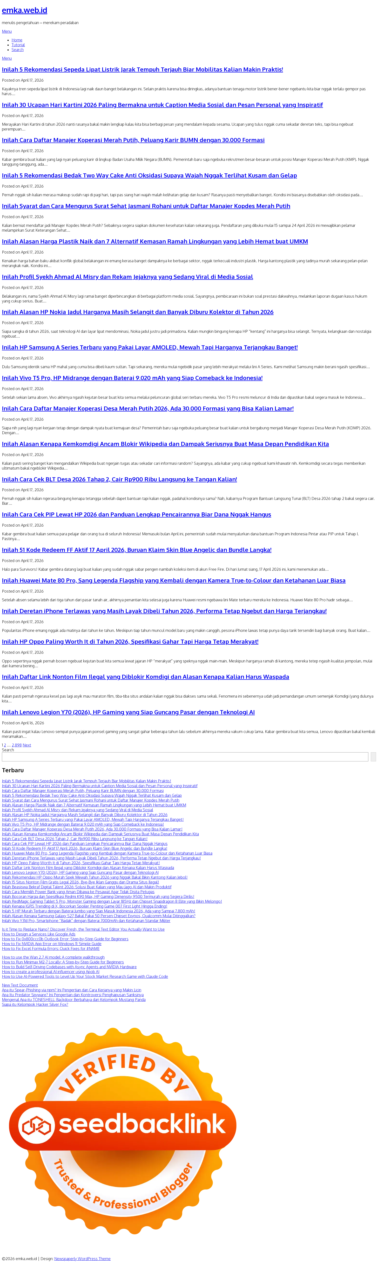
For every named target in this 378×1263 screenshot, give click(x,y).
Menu (7, 31)
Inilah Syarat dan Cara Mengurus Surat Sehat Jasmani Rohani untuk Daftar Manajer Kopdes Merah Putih (146, 205)
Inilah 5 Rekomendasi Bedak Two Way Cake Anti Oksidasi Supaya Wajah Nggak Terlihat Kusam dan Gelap (149, 175)
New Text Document (20, 985)
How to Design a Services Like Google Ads (38, 934)
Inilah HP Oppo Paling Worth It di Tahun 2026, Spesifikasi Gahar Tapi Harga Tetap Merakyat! (130, 641)
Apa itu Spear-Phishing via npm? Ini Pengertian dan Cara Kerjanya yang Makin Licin (71, 990)
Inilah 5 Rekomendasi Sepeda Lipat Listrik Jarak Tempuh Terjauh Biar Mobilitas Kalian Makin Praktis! (142, 69)
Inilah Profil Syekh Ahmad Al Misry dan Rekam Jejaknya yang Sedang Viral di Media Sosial (127, 276)
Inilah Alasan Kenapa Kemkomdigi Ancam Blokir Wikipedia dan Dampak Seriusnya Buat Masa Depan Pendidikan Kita (165, 443)
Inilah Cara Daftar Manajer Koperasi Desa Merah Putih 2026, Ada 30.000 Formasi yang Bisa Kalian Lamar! (148, 408)
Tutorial (18, 44)
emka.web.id (24, 10)
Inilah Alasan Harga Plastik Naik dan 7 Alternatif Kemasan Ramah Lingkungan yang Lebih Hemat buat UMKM (155, 241)
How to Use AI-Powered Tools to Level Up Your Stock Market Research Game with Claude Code (85, 976)
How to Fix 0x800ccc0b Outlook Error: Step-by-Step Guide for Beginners (65, 938)
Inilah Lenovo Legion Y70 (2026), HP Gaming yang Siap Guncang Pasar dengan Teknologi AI (128, 712)
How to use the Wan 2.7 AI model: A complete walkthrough (53, 957)
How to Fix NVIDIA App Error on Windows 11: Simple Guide (51, 943)
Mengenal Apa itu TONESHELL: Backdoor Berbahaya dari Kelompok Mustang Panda (74, 999)
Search (18, 49)
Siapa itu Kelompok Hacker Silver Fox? (35, 1004)
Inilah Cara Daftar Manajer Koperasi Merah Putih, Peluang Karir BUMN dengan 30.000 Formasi (133, 140)
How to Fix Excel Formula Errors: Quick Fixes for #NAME (51, 948)
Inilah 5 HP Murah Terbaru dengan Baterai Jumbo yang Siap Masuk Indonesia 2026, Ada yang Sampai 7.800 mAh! (98, 911)
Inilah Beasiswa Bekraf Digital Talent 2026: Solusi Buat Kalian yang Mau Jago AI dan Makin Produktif (86, 886)
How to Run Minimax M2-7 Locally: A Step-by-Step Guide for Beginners (63, 962)
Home (17, 40)
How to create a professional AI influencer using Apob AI (50, 971)
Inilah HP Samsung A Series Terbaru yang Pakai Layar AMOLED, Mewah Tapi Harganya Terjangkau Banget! (150, 347)
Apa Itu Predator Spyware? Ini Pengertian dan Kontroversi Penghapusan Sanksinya (73, 994)
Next (27, 745)
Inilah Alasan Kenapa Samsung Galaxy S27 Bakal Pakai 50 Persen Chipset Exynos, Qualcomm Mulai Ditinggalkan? (99, 915)
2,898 (17, 745)
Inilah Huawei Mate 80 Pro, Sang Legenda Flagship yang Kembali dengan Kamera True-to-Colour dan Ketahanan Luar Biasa (174, 580)
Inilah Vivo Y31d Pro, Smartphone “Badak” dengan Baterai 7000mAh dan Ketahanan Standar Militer (86, 920)
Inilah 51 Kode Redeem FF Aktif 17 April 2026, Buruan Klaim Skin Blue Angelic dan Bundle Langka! (136, 549)
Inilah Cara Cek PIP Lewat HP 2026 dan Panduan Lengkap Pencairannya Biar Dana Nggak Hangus (136, 514)
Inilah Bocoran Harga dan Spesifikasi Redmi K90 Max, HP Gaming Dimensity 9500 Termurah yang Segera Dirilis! (98, 896)
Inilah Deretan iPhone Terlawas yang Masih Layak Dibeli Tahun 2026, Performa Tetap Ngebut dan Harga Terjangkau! (164, 611)
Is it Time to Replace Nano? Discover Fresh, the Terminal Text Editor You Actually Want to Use (83, 929)
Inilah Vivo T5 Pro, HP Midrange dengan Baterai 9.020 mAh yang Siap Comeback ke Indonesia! (132, 377)
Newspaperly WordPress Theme (82, 1258)
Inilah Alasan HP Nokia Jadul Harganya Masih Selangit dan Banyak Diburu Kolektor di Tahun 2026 (138, 311)
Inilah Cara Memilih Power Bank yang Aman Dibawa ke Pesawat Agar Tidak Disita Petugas (78, 891)
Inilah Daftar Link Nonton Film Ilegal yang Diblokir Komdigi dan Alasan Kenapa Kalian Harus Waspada (145, 676)
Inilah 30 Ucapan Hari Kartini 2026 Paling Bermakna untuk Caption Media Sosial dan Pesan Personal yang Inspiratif (162, 104)
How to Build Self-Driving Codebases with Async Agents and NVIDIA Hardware (69, 966)
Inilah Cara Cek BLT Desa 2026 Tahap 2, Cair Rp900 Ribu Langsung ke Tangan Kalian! (119, 479)
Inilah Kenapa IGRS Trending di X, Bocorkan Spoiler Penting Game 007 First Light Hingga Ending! (84, 906)
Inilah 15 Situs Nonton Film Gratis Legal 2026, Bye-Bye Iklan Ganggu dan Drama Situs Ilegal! (80, 882)
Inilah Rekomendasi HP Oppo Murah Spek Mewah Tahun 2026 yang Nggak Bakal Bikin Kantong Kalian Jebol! (95, 877)
